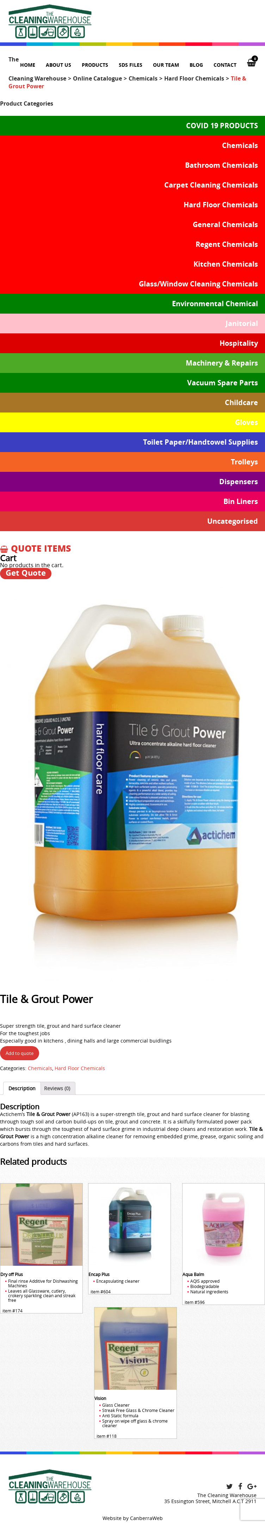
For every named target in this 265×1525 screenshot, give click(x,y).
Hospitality (239, 343)
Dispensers (238, 481)
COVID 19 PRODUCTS (222, 125)
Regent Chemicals (227, 244)
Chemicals (143, 78)
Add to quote (19, 1053)
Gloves (246, 422)
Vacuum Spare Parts (222, 382)
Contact (225, 64)
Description (22, 1088)
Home (27, 64)
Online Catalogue (97, 78)
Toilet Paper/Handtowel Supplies (200, 442)
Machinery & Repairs (222, 363)
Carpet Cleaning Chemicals (211, 185)
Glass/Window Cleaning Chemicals (198, 284)
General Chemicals (225, 224)
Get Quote (26, 573)
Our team (166, 64)
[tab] (22, 1088)
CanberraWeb (146, 1518)
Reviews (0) (57, 1088)
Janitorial (242, 323)
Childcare (241, 402)
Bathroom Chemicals (221, 165)
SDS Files (130, 64)
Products (95, 64)
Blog (196, 64)
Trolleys (244, 462)
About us (58, 64)
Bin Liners (240, 501)
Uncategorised (232, 521)
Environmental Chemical (215, 303)
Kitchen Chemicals (225, 264)
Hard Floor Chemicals (194, 78)
